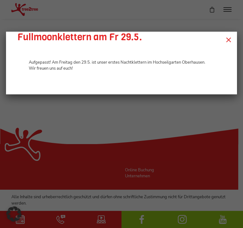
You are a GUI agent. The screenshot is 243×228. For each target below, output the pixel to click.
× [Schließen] (229, 39)
